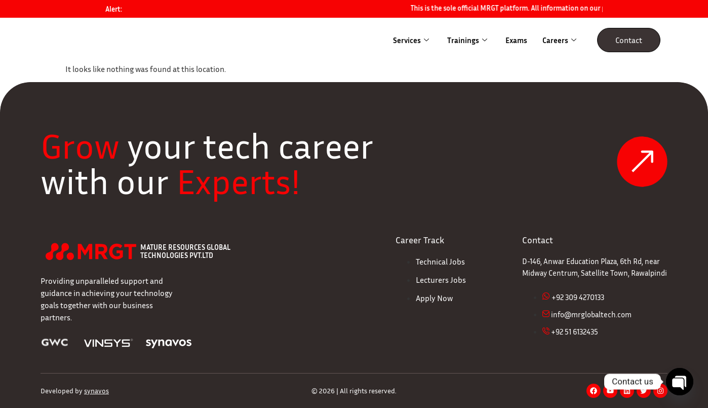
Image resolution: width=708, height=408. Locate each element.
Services (411, 40)
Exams (516, 40)
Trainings (467, 40)
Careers (559, 40)
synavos (96, 390)
